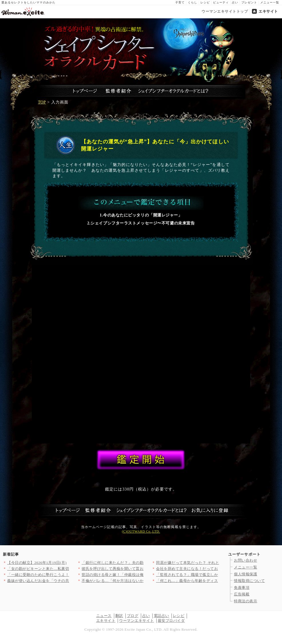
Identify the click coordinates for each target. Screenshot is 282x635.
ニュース (104, 615)
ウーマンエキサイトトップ (225, 11)
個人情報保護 (245, 574)
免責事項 (241, 587)
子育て (180, 2)
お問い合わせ (245, 560)
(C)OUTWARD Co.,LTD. (141, 532)
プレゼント (249, 2)
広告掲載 (241, 594)
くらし (192, 2)
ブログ (133, 615)
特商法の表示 (245, 601)
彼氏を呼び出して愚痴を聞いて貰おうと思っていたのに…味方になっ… (144, 568)
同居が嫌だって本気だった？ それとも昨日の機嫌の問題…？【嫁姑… (216, 562)
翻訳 (119, 615)
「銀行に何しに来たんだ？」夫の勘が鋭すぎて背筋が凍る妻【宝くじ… (144, 562)
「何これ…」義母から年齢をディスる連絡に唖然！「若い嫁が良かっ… (218, 581)
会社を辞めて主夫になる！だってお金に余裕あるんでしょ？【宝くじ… (218, 568)
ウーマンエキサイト (136, 620)
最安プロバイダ (171, 620)
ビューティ (221, 2)
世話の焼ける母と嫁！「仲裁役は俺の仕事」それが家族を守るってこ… (144, 575)
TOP (42, 102)
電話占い (161, 615)
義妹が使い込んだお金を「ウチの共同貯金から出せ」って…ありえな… (69, 581)
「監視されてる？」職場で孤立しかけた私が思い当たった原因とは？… (218, 575)
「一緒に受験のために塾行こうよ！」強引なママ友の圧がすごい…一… (69, 575)
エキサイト (268, 11)
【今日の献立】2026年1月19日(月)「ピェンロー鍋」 (52, 562)
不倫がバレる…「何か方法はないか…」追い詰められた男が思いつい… (144, 581)
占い (235, 2)
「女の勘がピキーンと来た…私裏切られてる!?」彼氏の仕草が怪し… (67, 568)
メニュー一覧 (269, 2)
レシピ (205, 2)
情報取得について (249, 581)
